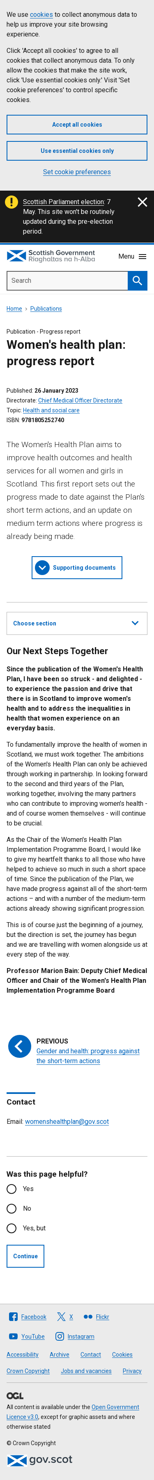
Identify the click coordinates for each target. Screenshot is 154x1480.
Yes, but (34, 1228)
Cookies (122, 1354)
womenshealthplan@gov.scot (67, 1121)
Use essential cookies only (77, 151)
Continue (25, 1256)
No (27, 1208)
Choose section (75, 622)
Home (14, 308)
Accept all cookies (77, 124)
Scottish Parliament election (63, 202)
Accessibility (23, 1354)
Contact (90, 1354)
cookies (41, 14)
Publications (46, 308)
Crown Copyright (28, 1371)
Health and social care (51, 410)
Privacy (132, 1371)
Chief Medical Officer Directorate (80, 400)
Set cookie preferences (77, 172)
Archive (59, 1354)
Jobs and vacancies (86, 1371)
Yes (28, 1189)
